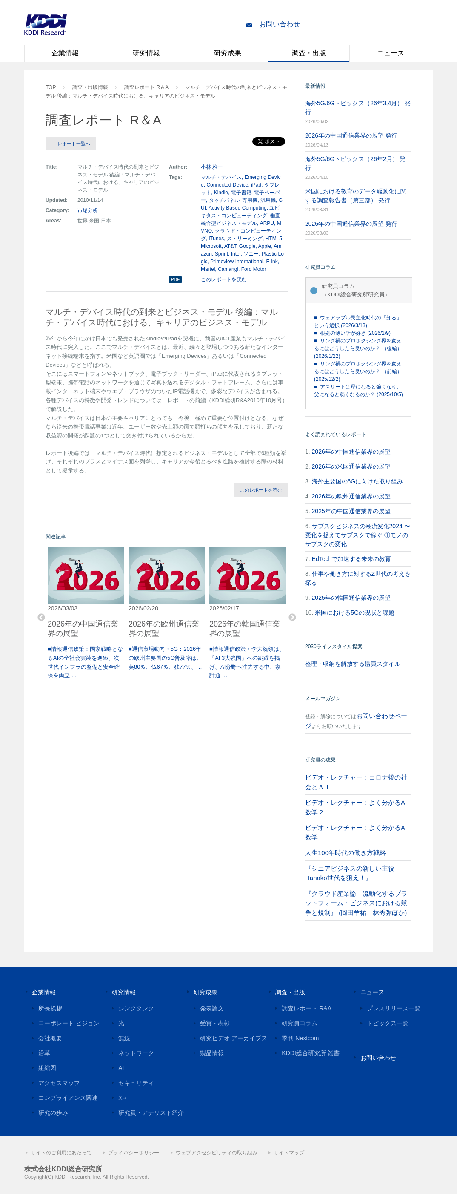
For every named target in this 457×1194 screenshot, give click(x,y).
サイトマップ (289, 1153)
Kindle (221, 193)
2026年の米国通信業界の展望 (351, 466)
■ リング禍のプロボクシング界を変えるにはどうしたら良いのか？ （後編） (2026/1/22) (358, 348)
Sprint (221, 254)
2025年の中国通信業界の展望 (351, 511)
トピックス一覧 (387, 1023)
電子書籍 (241, 193)
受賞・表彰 (215, 1023)
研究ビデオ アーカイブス (233, 1038)
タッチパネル (224, 200)
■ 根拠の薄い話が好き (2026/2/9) (352, 333)
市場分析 (87, 210)
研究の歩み (53, 1112)
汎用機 (268, 200)
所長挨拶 (50, 1008)
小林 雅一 (212, 167)
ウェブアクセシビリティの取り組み (216, 1153)
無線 (124, 1038)
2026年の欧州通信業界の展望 (351, 496)
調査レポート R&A (306, 1008)
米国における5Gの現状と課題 (354, 612)
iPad (256, 185)
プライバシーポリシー (133, 1153)
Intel (236, 254)
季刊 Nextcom (300, 1038)
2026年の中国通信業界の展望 (351, 451)
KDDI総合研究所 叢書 (310, 1053)
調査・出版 (309, 53)
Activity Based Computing (238, 208)
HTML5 (274, 239)
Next (292, 617)
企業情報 (65, 53)
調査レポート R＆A (146, 87)
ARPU (267, 223)
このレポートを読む (224, 279)
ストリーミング (245, 239)
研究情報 (146, 53)
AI (121, 1068)
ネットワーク (136, 1053)
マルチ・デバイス (221, 177)
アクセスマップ (59, 1082)
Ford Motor (253, 269)
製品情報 (212, 1053)
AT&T (230, 246)
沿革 (44, 1053)
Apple (264, 246)
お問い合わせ (279, 24)
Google (247, 246)
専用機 (249, 200)
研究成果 (227, 53)
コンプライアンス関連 (68, 1097)
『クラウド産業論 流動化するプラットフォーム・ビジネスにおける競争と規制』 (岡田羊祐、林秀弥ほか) (356, 903)
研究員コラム (299, 1023)
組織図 (47, 1068)
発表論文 (212, 1008)
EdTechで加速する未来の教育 (351, 558)
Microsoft (211, 246)
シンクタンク (136, 1008)
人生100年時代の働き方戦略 (345, 852)
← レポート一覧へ (70, 143)
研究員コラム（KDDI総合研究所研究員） (356, 290)
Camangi (228, 269)
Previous (41, 617)
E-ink (271, 262)
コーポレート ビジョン (69, 1023)
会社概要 (50, 1038)
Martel (208, 269)
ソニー (251, 254)
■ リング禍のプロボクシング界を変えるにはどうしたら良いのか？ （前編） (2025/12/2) (358, 371)
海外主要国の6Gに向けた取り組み (357, 481)
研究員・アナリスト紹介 (151, 1112)
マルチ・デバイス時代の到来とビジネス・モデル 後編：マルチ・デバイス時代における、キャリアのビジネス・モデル (166, 91)
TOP (51, 87)
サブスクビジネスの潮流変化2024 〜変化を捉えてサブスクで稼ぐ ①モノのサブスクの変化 (357, 535)
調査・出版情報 (90, 87)
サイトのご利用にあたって (61, 1153)
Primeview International (236, 262)
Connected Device (227, 185)
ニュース (390, 53)
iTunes (216, 239)
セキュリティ (136, 1082)
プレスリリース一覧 (393, 1008)
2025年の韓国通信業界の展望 (351, 597)
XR (122, 1097)
